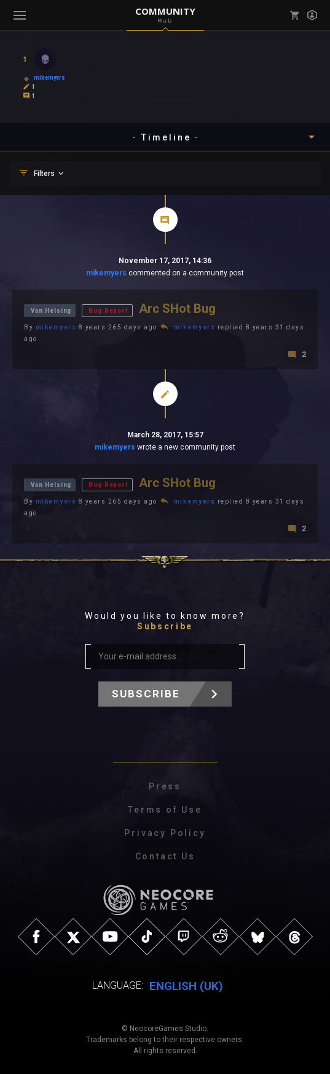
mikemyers (106, 273)
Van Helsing (51, 311)
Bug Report (108, 311)
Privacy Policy (164, 833)
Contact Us (165, 856)
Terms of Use (165, 810)
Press (165, 786)
